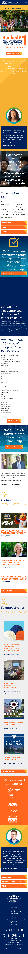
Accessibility (14, 922)
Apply (4, 232)
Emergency (14, 924)
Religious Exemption (14, 913)
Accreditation (14, 907)
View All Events (8, 771)
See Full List (13, 421)
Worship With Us (13, 447)
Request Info (7, 223)
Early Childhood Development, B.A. (14, 940)
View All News (8, 591)
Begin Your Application (11, 882)
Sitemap (14, 917)
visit (4, 886)
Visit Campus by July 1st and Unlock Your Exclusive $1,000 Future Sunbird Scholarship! (14, 7)
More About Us (13, 53)
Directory (14, 910)
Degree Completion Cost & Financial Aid (14, 944)
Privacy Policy (14, 918)
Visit (4, 227)
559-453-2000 (14, 930)
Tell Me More (7, 273)
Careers (14, 908)
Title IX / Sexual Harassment (14, 911)
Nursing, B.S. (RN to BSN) (14, 942)
